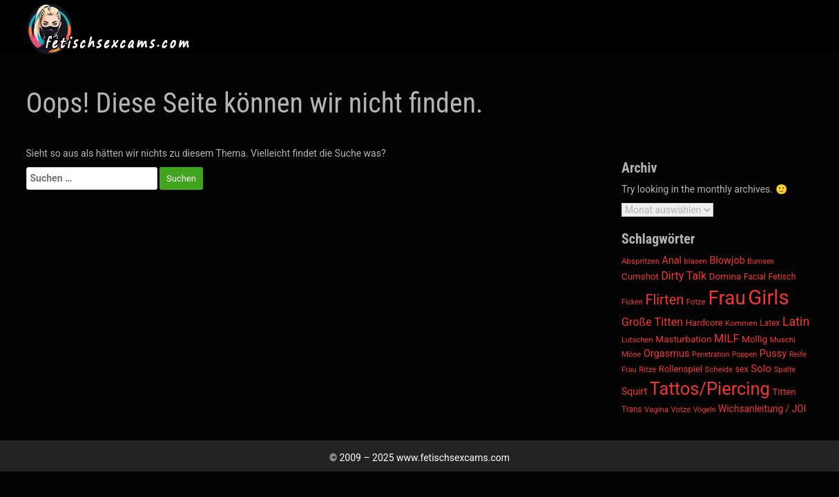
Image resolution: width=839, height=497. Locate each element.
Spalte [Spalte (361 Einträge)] (784, 369)
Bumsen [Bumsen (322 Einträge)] (760, 261)
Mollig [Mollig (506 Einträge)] (754, 338)
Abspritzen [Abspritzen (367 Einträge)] (640, 261)
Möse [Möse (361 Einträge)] (631, 354)
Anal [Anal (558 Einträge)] (672, 260)
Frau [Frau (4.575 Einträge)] (726, 297)
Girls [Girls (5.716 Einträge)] (768, 297)
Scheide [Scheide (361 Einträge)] (719, 369)
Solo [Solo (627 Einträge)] (761, 368)
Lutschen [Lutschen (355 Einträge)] (637, 339)
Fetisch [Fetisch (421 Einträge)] (781, 276)
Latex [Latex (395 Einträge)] (770, 323)
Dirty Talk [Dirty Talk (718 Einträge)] (683, 275)
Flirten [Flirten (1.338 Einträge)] (664, 300)
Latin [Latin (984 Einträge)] (795, 321)
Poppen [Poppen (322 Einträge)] (744, 354)
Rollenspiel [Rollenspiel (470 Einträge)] (680, 369)
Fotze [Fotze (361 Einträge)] (696, 301)
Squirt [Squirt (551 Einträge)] (634, 391)
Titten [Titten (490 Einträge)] (783, 392)
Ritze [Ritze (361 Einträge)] (647, 369)
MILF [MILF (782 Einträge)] (727, 338)
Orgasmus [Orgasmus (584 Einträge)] (667, 354)
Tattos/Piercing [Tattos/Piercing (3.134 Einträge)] (710, 388)
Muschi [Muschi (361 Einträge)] (782, 339)
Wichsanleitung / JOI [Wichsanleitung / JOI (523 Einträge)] (762, 408)
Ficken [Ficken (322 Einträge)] (632, 302)
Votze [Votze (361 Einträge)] (681, 409)
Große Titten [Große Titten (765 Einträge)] (652, 322)
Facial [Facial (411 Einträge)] (755, 277)
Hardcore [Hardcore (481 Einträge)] (704, 323)
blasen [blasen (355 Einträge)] (695, 261)
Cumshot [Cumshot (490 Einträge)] (640, 276)
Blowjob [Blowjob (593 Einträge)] (727, 260)
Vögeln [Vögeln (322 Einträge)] (704, 409)
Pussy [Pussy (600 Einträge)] (773, 353)
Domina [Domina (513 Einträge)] (724, 276)
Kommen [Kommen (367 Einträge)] (741, 323)
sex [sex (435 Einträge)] (741, 369)
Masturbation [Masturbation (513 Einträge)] (683, 338)
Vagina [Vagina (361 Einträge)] (656, 409)
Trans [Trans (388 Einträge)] (631, 409)
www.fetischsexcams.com (453, 457)
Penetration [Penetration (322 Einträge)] (711, 354)
